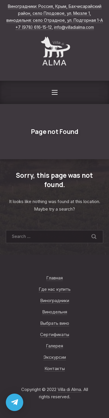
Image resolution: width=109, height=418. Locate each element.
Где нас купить (55, 289)
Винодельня (54, 312)
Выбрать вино (54, 323)
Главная (54, 278)
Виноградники (54, 300)
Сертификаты (54, 334)
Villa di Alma (69, 389)
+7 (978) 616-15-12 (33, 27)
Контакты (54, 368)
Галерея (54, 346)
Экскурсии (54, 357)
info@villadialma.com (74, 27)
